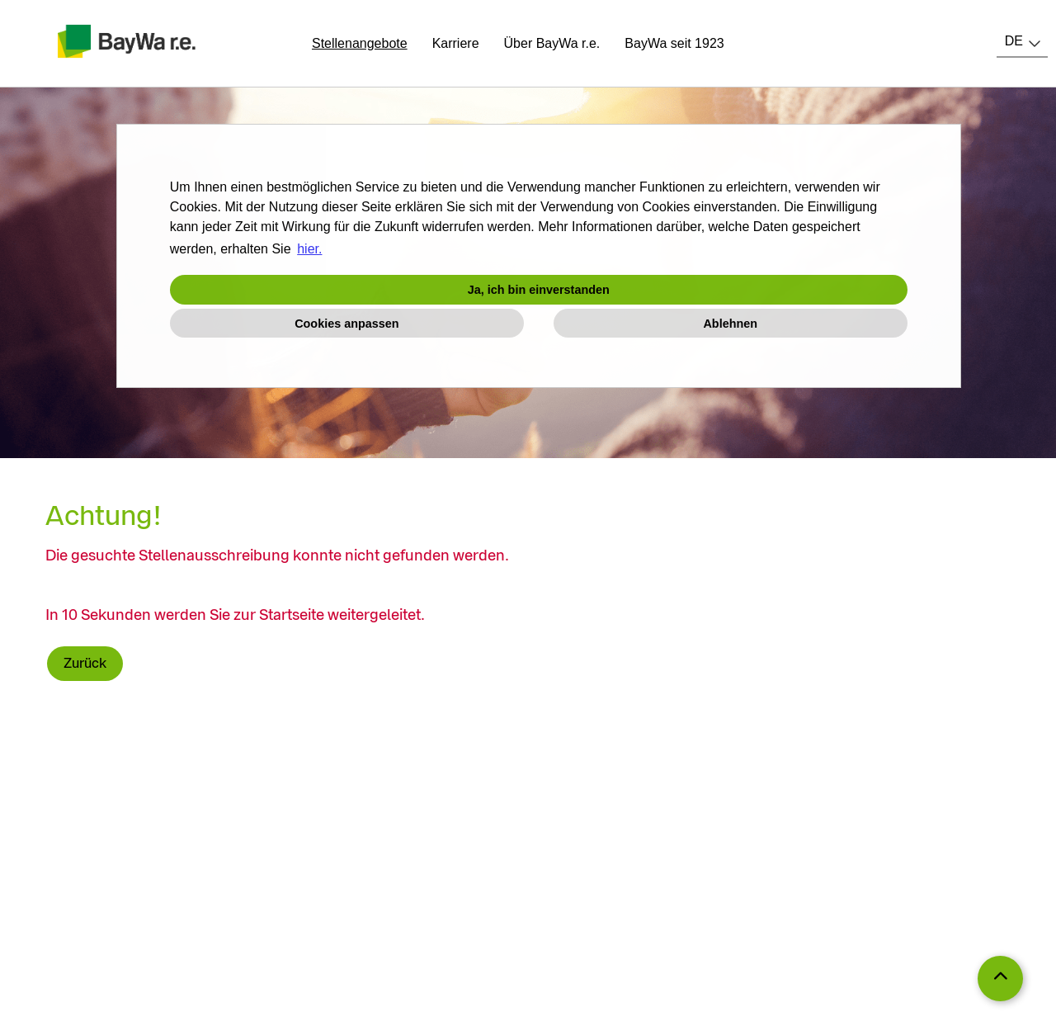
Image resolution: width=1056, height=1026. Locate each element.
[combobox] (1022, 41)
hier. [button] (309, 249)
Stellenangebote (360, 43)
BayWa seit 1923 (674, 43)
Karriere (455, 43)
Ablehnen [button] (730, 323)
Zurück (85, 663)
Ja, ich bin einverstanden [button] (539, 289)
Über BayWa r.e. (552, 43)
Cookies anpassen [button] (346, 323)
